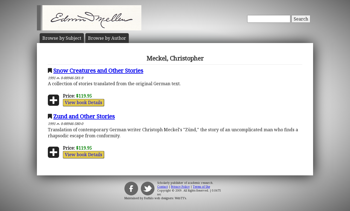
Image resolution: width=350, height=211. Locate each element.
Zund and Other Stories (84, 116)
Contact (162, 187)
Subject (61, 38)
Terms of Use (201, 187)
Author (107, 38)
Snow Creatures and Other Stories (98, 70)
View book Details (83, 102)
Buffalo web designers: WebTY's (165, 198)
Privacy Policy (180, 187)
